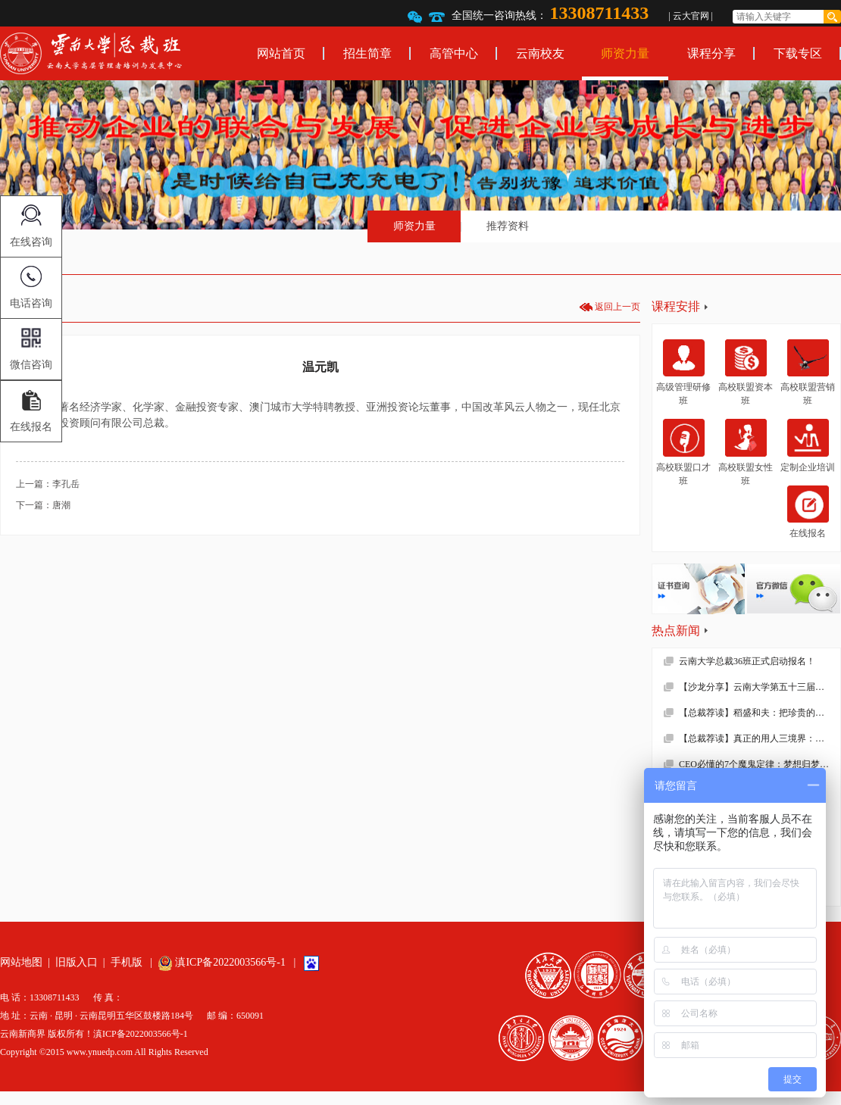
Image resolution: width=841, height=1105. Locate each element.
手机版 (126, 962)
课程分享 (711, 53)
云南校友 (540, 53)
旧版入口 (76, 962)
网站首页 (281, 53)
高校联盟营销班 (807, 372)
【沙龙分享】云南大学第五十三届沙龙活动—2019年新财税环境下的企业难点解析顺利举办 (759, 687)
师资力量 (625, 53)
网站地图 (21, 962)
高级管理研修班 (683, 372)
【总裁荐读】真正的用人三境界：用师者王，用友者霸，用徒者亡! (759, 738)
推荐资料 (507, 226)
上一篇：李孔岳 (48, 484)
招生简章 (367, 53)
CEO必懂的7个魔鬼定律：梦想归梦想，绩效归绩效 (759, 764)
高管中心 (454, 53)
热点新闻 (676, 630)
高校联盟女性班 (745, 452)
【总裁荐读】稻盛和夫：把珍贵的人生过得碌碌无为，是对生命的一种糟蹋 (759, 712)
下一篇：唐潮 (43, 505)
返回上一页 (617, 306)
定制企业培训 (807, 445)
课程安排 (676, 306)
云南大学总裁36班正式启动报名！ (747, 661)
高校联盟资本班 (745, 372)
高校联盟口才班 (683, 452)
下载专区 (798, 53)
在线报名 (808, 511)
